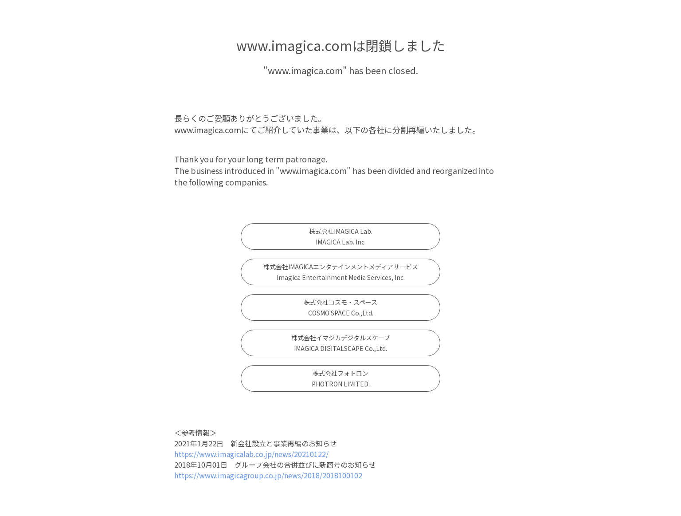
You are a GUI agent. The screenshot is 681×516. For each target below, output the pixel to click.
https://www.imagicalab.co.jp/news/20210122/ (251, 454)
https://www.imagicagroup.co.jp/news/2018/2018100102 (268, 475)
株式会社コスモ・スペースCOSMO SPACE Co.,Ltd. (340, 307)
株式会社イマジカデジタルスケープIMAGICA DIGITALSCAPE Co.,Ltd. (340, 343)
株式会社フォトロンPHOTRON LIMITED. (341, 378)
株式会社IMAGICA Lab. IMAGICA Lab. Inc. (340, 236)
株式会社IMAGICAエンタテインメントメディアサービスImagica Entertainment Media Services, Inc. (340, 272)
